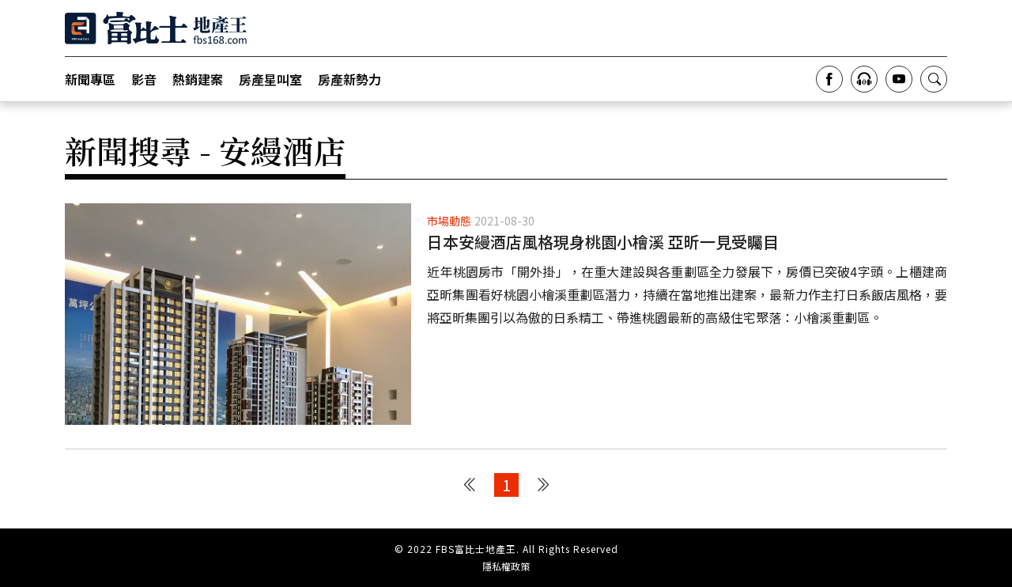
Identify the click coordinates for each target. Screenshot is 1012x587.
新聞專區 (90, 79)
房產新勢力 (349, 79)
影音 (144, 79)
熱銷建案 (197, 79)
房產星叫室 (270, 79)
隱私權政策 (506, 566)
